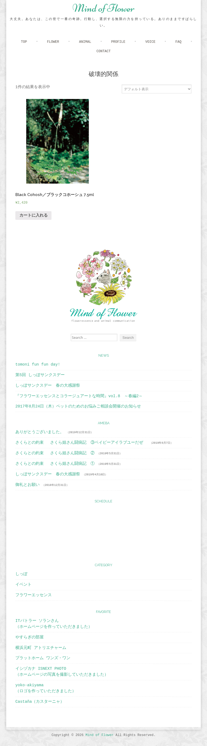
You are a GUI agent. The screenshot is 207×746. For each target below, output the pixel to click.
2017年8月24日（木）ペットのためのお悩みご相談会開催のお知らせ (78, 406)
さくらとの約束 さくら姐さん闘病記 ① (55, 464)
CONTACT (103, 51)
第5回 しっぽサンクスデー (39, 375)
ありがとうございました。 (39, 432)
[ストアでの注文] (157, 89)
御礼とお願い (27, 485)
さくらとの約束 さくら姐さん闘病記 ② (55, 453)
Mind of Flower (103, 8)
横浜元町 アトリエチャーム (40, 648)
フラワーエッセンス (33, 595)
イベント (23, 584)
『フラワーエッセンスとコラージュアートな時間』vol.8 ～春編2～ (79, 396)
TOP (24, 42)
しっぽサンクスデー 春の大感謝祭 (47, 385)
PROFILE (118, 42)
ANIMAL (85, 42)
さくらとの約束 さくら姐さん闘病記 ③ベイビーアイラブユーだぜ (81, 442)
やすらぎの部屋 (29, 637)
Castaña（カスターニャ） (39, 701)
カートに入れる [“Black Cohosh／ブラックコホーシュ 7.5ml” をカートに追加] (33, 215)
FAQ (178, 42)
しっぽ (21, 574)
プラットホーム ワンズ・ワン (42, 658)
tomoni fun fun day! (37, 364)
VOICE (150, 42)
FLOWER (53, 42)
